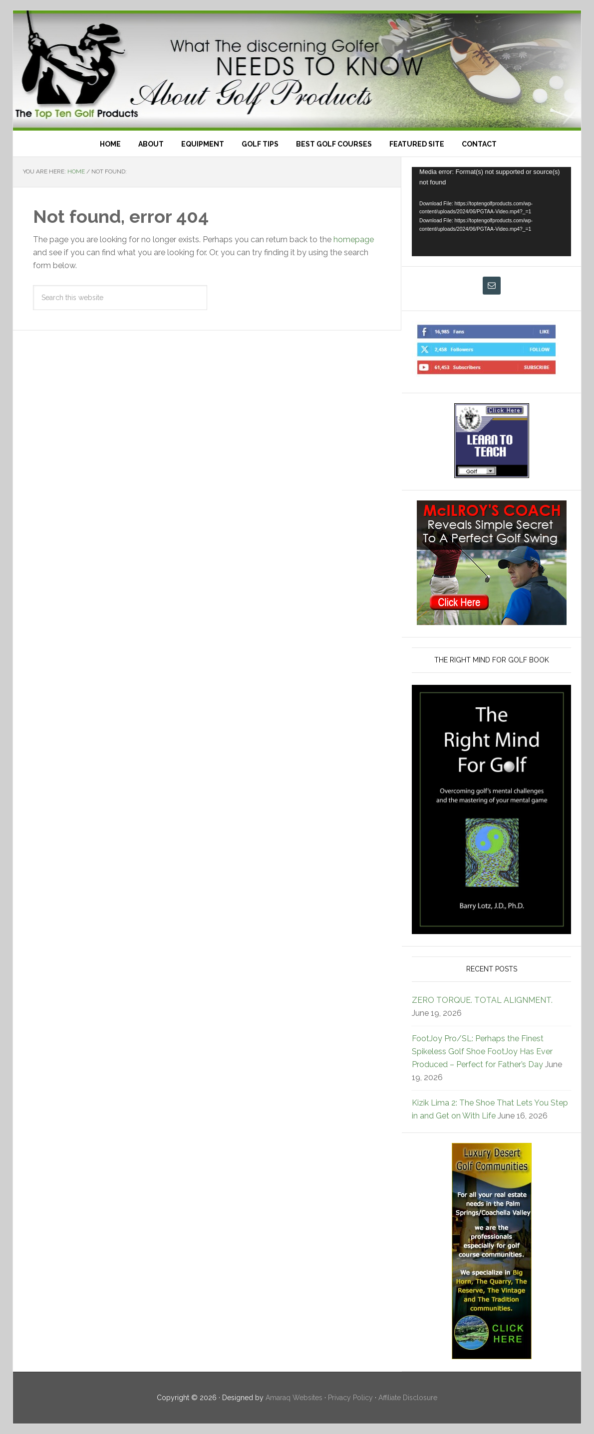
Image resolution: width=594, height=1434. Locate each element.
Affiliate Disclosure (407, 1398)
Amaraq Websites (294, 1398)
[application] (491, 211)
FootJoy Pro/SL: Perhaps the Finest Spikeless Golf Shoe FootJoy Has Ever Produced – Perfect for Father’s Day (482, 1051)
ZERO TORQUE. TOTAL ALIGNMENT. (482, 1000)
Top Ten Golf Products (297, 70)
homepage (353, 239)
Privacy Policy (350, 1398)
